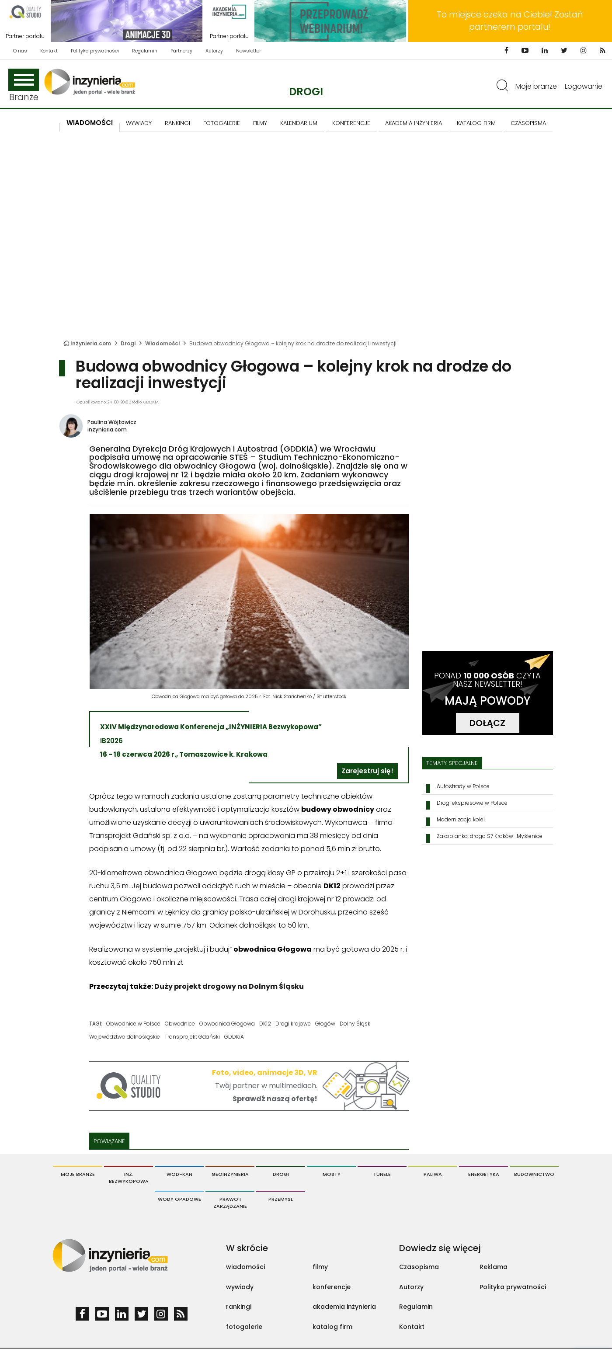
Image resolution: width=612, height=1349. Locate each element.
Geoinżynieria (230, 1174)
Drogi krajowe (293, 1023)
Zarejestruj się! (367, 770)
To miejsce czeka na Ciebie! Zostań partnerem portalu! (510, 21)
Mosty (332, 1174)
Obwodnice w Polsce (133, 1023)
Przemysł (280, 1199)
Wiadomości (89, 122)
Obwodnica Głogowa (227, 1023)
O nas (20, 50)
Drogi (306, 91)
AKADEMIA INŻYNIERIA (413, 123)
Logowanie (583, 86)
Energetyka (483, 1174)
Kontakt (49, 50)
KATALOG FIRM (476, 123)
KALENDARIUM (298, 123)
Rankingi (177, 123)
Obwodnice (180, 1023)
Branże (23, 86)
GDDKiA (234, 1036)
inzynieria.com (107, 429)
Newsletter (248, 50)
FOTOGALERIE (221, 123)
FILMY (260, 123)
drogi (287, 899)
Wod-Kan (179, 1174)
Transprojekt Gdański (192, 1036)
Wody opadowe (179, 1199)
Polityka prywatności (95, 50)
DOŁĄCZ (487, 723)
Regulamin (144, 50)
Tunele (382, 1174)
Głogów (325, 1023)
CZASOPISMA (528, 123)
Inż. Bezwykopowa (129, 1178)
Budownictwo (534, 1174)
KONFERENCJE (351, 123)
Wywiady (139, 123)
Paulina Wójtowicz (111, 422)
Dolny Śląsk (355, 1023)
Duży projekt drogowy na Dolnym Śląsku (229, 986)
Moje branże (536, 86)
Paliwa (433, 1174)
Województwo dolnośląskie (124, 1036)
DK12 (265, 1023)
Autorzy (214, 50)
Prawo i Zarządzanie (230, 1203)
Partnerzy (181, 50)
